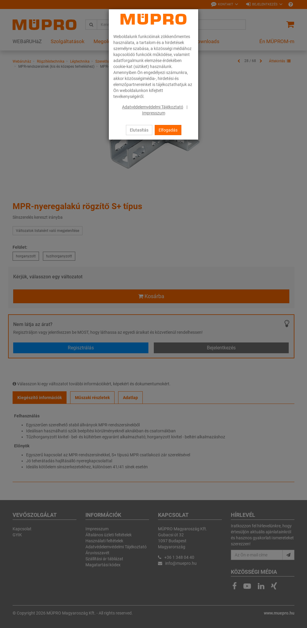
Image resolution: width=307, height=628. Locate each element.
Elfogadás (168, 130)
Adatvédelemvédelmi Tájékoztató (152, 107)
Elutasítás (139, 130)
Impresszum (153, 113)
